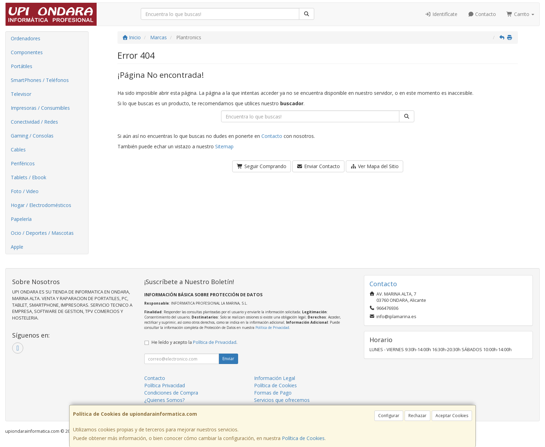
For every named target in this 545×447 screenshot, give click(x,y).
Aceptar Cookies (452, 416)
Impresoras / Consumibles (40, 108)
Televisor (21, 94)
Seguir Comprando (261, 166)
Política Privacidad (164, 385)
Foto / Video (25, 191)
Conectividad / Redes (34, 121)
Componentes (27, 52)
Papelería (21, 219)
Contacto (482, 14)
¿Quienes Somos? (164, 400)
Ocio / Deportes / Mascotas (42, 233)
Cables (18, 149)
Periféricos (23, 163)
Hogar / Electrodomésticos (41, 205)
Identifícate (441, 14)
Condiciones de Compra (171, 392)
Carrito (520, 14)
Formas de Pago (273, 392)
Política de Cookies (303, 438)
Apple (17, 246)
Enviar (228, 359)
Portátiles (21, 66)
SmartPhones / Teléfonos (40, 80)
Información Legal (274, 378)
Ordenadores (25, 38)
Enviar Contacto (318, 166)
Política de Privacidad (272, 327)
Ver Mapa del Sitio (374, 166)
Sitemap (224, 146)
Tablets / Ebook (28, 177)
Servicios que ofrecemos (282, 400)
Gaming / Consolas (32, 135)
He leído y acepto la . (194, 342)
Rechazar (417, 416)
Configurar (388, 416)
